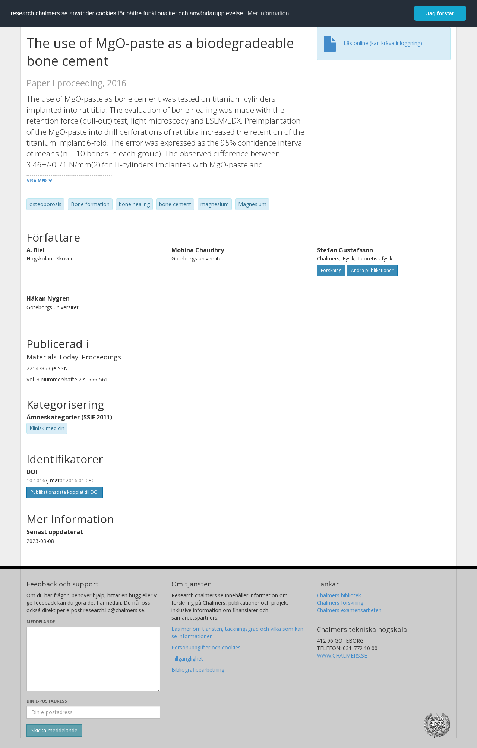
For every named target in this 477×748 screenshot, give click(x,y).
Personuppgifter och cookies (206, 647)
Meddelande (40, 621)
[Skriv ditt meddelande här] (93, 659)
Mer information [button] (268, 13)
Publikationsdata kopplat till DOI (65, 492)
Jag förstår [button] (440, 13)
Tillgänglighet (187, 658)
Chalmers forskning (340, 602)
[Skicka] (54, 730)
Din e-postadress (46, 701)
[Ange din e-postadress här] (93, 712)
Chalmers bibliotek (339, 595)
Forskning (331, 270)
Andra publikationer (372, 270)
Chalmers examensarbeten (349, 610)
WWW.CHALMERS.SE (342, 655)
